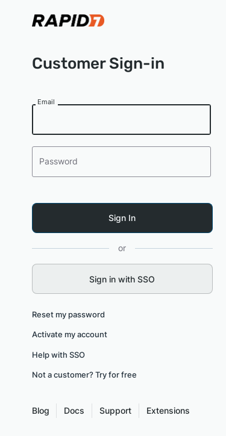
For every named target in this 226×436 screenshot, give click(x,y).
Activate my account (69, 334)
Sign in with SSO (122, 279)
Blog (40, 410)
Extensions (168, 410)
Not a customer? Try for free (84, 374)
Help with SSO (58, 355)
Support (115, 410)
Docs (74, 410)
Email (47, 102)
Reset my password (68, 314)
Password (59, 161)
